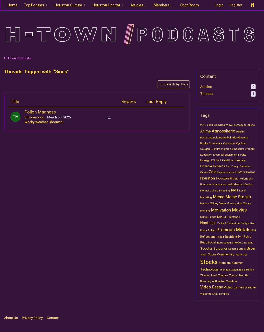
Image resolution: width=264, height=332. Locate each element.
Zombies (224, 293)
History (240, 172)
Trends (233, 275)
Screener (220, 248)
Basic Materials (209, 137)
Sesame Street (237, 248)
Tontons (223, 275)
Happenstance (225, 172)
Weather (250, 287)
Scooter (206, 248)
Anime (205, 131)
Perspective (248, 223)
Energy (205, 160)
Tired (214, 275)
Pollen (211, 230)
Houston (207, 178)
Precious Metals (233, 230)
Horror (250, 172)
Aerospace (240, 125)
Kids (234, 190)
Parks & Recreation (228, 223)
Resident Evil (233, 236)
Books (204, 143)
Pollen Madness (40, 112)
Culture (216, 149)
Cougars (205, 149)
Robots (239, 242)
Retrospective (225, 242)
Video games (234, 287)
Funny (234, 166)
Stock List (241, 254)
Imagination (219, 184)
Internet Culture (209, 190)
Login (219, 5)
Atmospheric (223, 131)
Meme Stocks (238, 196)
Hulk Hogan (246, 178)
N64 (220, 217)
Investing (224, 190)
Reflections (208, 236)
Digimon (226, 149)
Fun (228, 166)
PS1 (253, 230)
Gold (212, 172)
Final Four (228, 160)
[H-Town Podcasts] (132, 34)
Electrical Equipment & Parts (229, 154)
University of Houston (212, 281)
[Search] (252, 5)
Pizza (203, 230)
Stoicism (225, 263)
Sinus (203, 254)
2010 (210, 125)
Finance (240, 160)
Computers (215, 143)
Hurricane (205, 184)
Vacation (231, 281)
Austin (240, 131)
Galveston (245, 166)
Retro (247, 237)
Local (242, 190)
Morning (205, 210)
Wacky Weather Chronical (44, 122)
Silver (251, 248)
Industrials (234, 184)
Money (247, 203)
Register (236, 5)
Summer (237, 263)
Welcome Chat (209, 293)
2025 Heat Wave (223, 125)
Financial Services (212, 166)
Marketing (206, 197)
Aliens (251, 125)
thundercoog (34, 117)
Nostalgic (208, 223)
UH (247, 275)
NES (226, 217)
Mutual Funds (208, 217)
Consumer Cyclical (234, 143)
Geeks (204, 172)
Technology (209, 269)
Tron (241, 275)
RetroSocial (208, 242)
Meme (218, 196)
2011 (203, 125)
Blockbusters (240, 137)
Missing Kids (234, 203)
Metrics (204, 203)
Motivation (221, 210)
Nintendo (234, 217)
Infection (248, 184)
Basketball (225, 137)
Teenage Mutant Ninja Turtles (236, 269)
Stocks (209, 262)
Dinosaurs (238, 149)
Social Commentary (221, 254)
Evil (218, 160)
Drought (250, 149)
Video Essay (211, 287)
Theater (205, 275)
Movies (239, 210)
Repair (220, 236)
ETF (213, 160)
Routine (248, 242)
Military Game (218, 203)
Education (206, 154)
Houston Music (227, 178)
